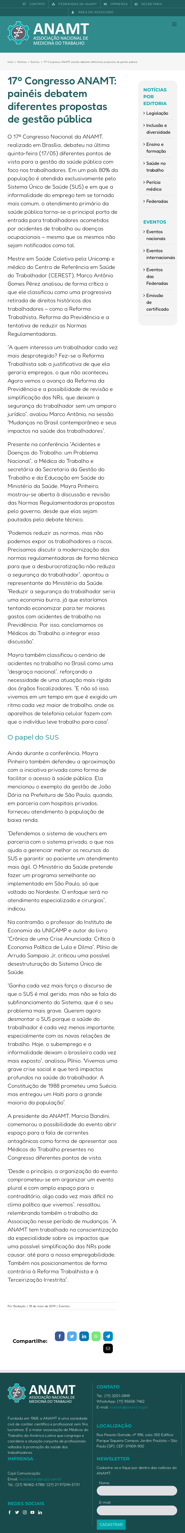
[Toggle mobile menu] (174, 24)
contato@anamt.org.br (129, 1407)
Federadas (157, 201)
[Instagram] (25, 1512)
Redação (19, 1306)
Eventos (64, 1306)
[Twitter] (17, 1512)
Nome (104, 1482)
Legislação (157, 113)
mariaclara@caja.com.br (40, 1479)
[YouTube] (32, 1512)
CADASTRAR (111, 1524)
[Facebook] (9, 1512)
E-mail (106, 1502)
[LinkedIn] (40, 1512)
